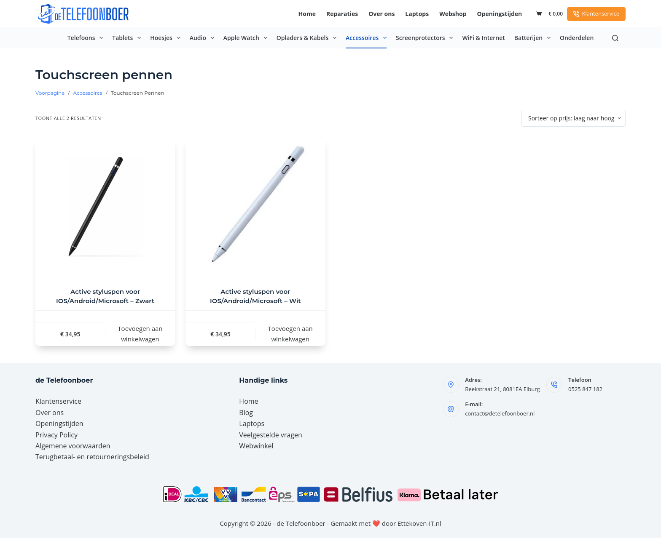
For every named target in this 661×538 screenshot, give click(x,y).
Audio (204, 38)
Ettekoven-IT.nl (419, 523)
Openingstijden (499, 14)
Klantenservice (596, 13)
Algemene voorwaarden (72, 445)
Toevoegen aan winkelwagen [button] (140, 333)
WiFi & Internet (483, 38)
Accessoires (368, 38)
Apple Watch (247, 38)
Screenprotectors (426, 38)
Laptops (417, 14)
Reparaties (342, 14)
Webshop (452, 14)
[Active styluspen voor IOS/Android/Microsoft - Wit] (255, 207)
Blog (246, 412)
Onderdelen (577, 38)
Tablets (128, 38)
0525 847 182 (585, 389)
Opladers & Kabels (308, 38)
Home (307, 14)
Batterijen (534, 38)
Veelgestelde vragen (270, 434)
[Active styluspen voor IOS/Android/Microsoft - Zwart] (105, 207)
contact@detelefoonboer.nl (500, 413)
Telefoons (87, 38)
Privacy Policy (56, 434)
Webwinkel (256, 445)
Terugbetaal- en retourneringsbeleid (92, 456)
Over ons (381, 14)
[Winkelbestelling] (573, 118)
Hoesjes (167, 38)
